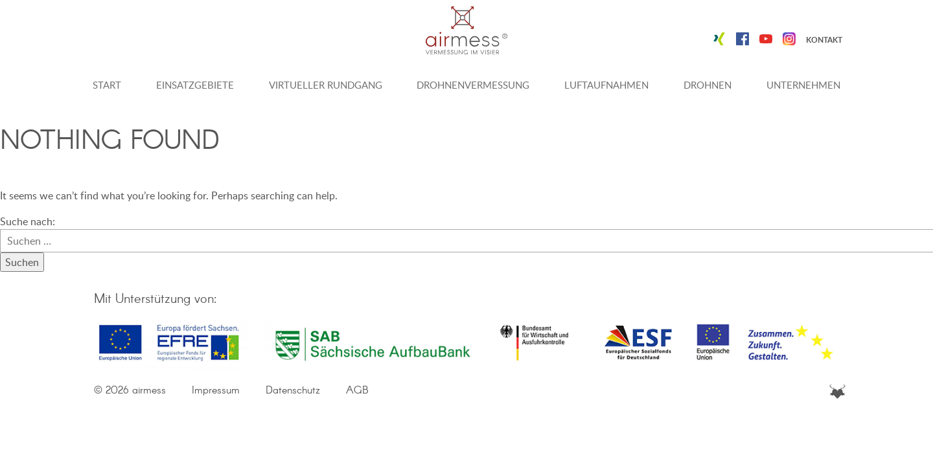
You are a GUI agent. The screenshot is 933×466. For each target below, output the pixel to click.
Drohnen (707, 84)
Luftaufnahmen (606, 84)
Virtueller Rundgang (325, 84)
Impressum (216, 390)
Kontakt (824, 39)
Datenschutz (293, 390)
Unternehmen (803, 84)
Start (107, 84)
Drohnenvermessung (473, 84)
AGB (357, 390)
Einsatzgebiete (195, 84)
